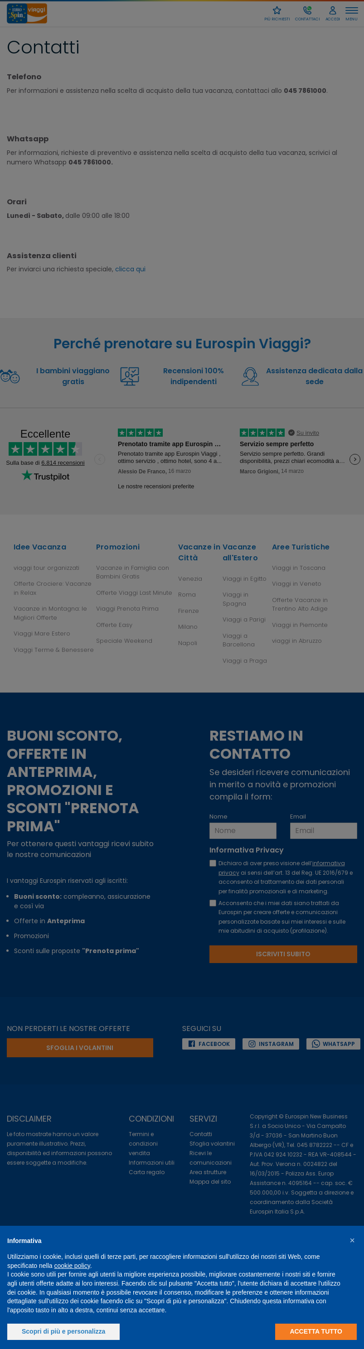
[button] (352, 1240)
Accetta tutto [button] (316, 1331)
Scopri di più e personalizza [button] (63, 1331)
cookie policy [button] (72, 1265)
